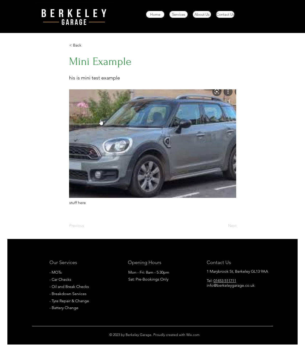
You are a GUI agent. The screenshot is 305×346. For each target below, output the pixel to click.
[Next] (224, 226)
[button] (152, 143)
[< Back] (85, 45)
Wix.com (192, 334)
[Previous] (85, 226)
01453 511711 (225, 280)
